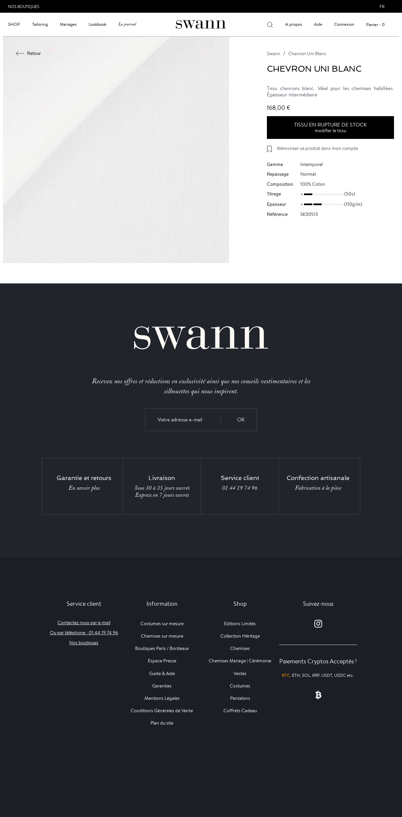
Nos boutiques (83, 643)
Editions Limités (240, 624)
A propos (293, 24)
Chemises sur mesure (162, 636)
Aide (318, 24)
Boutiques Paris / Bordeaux (162, 648)
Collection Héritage (240, 636)
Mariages (68, 24)
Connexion (344, 24)
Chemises (240, 648)
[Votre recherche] (270, 24)
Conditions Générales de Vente (162, 711)
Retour (28, 53)
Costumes (240, 686)
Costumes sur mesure (162, 624)
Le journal (127, 24)
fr (382, 6)
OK (241, 419)
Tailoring (40, 24)
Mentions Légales (162, 698)
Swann (273, 54)
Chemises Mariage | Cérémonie (240, 661)
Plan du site (161, 723)
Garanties (162, 686)
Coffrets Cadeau (240, 711)
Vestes (239, 673)
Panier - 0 (375, 24)
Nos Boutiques (23, 6)
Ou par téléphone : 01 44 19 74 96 (84, 633)
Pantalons (240, 698)
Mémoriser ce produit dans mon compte (317, 148)
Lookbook (97, 24)
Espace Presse (162, 661)
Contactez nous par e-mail (84, 623)
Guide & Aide (162, 673)
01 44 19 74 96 (240, 488)
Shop (14, 24)
